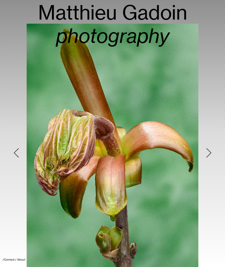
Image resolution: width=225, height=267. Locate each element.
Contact (9, 259)
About (21, 259)
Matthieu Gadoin (112, 24)
